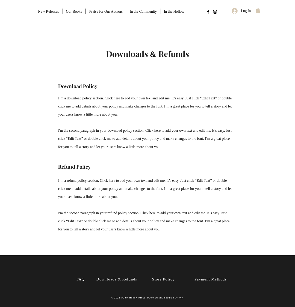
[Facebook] (208, 11)
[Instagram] (215, 11)
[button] (258, 10)
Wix (181, 297)
